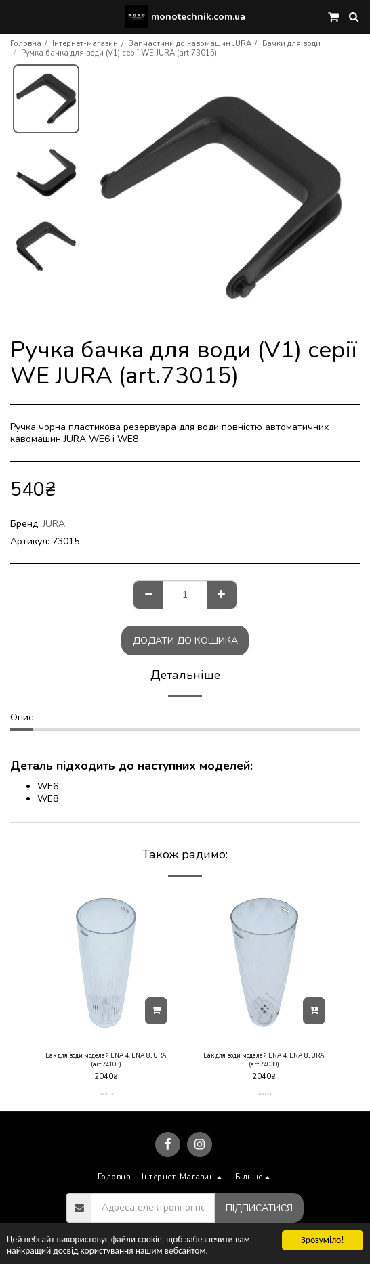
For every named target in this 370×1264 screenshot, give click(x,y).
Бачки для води (291, 44)
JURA (54, 523)
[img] (106, 963)
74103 (106, 1094)
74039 (264, 1094)
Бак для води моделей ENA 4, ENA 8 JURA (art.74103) (106, 1059)
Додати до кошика (185, 640)
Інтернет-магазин (85, 44)
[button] (14, 16)
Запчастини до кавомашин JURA (190, 44)
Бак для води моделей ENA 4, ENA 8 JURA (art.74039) (264, 1059)
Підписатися (259, 1208)
